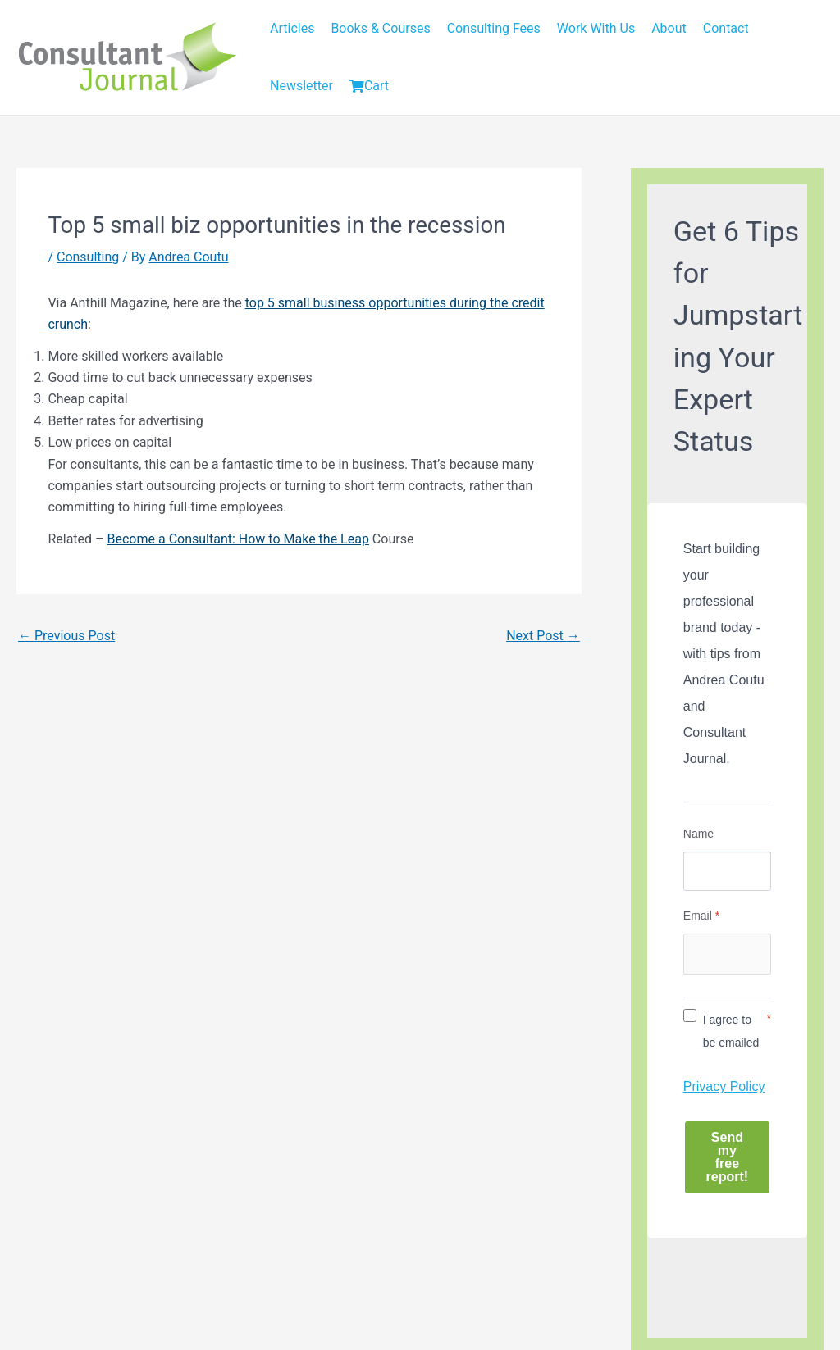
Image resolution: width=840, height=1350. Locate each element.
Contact (726, 28)
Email (701, 915)
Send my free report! (727, 1157)
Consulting (88, 257)
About (669, 28)
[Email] (727, 954)
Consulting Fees (494, 28)
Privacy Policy (724, 1086)
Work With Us (596, 28)
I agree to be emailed (731, 1031)
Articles (292, 28)
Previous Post (66, 635)
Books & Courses (380, 28)
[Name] (727, 871)
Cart (369, 85)
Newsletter (301, 85)
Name (698, 833)
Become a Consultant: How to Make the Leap (238, 539)
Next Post (543, 635)
